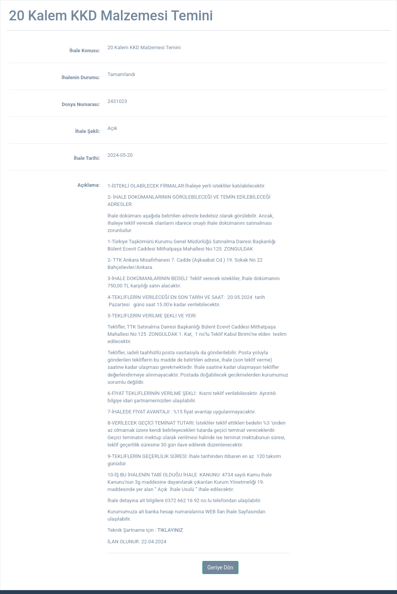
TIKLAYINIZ (170, 530)
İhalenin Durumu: (80, 77)
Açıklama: (89, 185)
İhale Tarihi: (87, 158)
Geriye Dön (220, 567)
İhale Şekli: (87, 131)
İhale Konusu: (84, 50)
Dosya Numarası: (81, 104)
